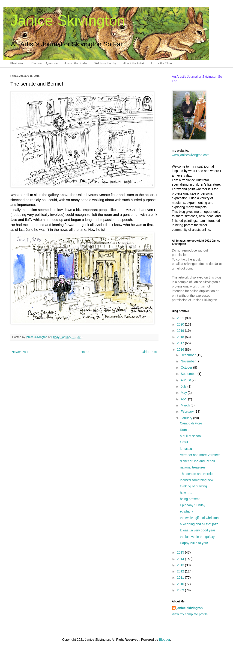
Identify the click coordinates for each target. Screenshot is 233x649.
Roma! (184, 430)
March (186, 405)
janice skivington (37, 337)
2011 (181, 577)
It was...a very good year (197, 530)
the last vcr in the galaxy (197, 537)
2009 (181, 590)
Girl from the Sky (105, 63)
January (187, 418)
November (188, 361)
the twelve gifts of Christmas (200, 518)
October (187, 367)
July (184, 386)
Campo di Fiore (191, 423)
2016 (181, 349)
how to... (186, 493)
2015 (181, 552)
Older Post (149, 352)
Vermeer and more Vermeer (200, 455)
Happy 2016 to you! (194, 543)
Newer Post (20, 352)
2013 (181, 565)
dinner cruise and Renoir (197, 461)
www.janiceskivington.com (190, 155)
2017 (181, 343)
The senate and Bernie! (197, 474)
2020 (181, 324)
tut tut (184, 442)
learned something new (196, 480)
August (186, 380)
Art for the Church (162, 63)
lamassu (186, 448)
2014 (181, 559)
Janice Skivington (67, 20)
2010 (181, 584)
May (184, 392)
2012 (181, 571)
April (184, 399)
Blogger (164, 639)
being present (190, 499)
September (189, 374)
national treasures (193, 467)
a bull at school (190, 436)
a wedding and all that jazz (199, 524)
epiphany (186, 511)
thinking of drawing (193, 486)
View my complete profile (190, 614)
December (188, 355)
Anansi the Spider (75, 63)
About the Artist (133, 63)
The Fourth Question (44, 63)
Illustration (17, 63)
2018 (181, 337)
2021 (181, 318)
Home (85, 352)
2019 (181, 330)
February (187, 411)
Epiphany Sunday (192, 505)
